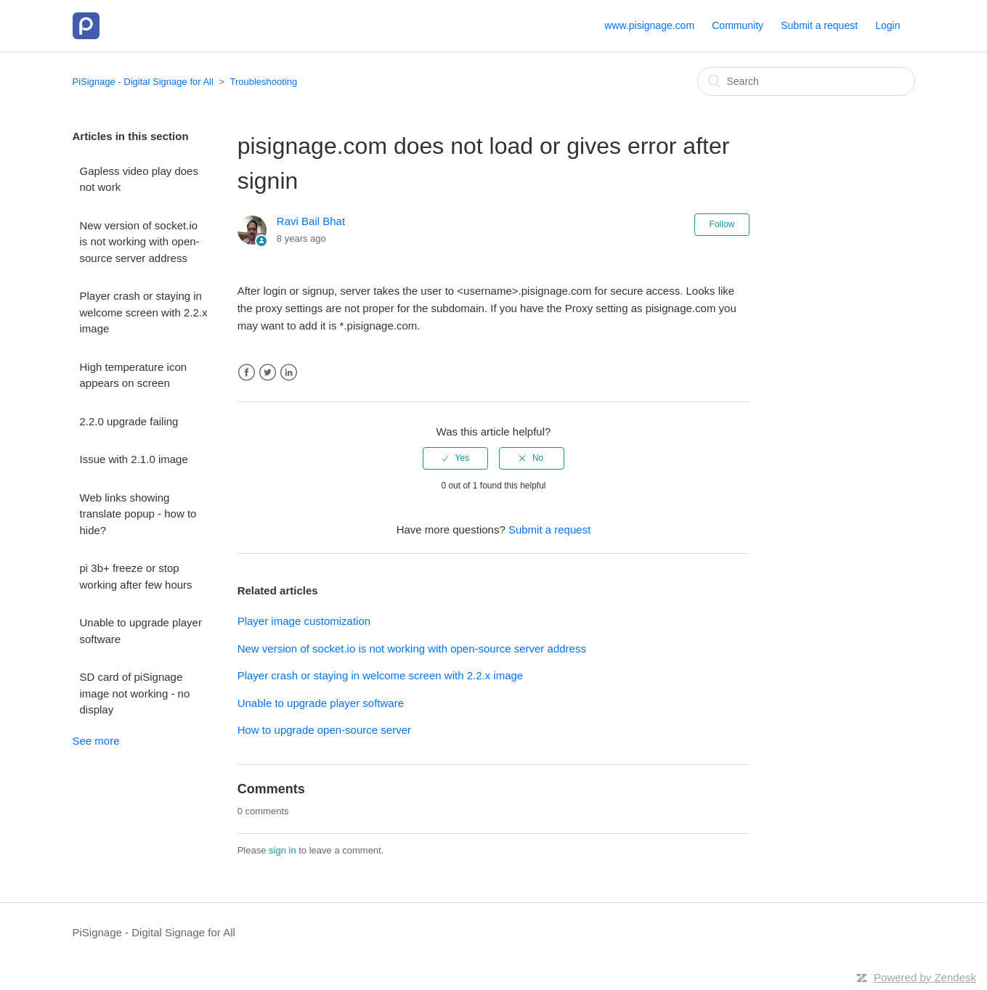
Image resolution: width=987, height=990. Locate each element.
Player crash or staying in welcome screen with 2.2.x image (144, 312)
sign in (282, 850)
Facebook (246, 373)
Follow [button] (722, 224)
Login (887, 25)
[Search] (806, 81)
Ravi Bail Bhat (311, 221)
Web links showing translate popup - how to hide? (138, 513)
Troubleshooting (264, 81)
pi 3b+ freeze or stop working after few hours (136, 576)
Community (737, 25)
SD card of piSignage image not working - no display (135, 693)
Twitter (268, 373)
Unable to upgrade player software (141, 630)
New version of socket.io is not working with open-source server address (140, 241)
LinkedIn (289, 373)
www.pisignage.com (649, 25)
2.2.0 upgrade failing (129, 421)
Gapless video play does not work (139, 179)
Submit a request (819, 25)
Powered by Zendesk (925, 977)
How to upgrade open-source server (324, 730)
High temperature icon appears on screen (133, 375)
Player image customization (303, 621)
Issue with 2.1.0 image (134, 459)
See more (96, 741)
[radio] (455, 458)
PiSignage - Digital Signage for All (143, 81)
